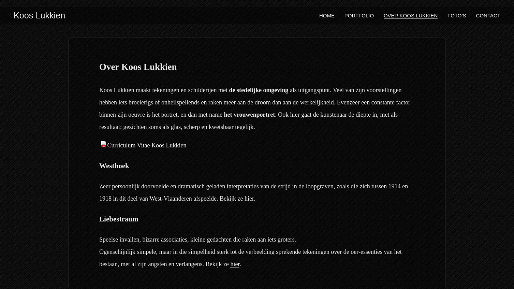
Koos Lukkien (39, 15)
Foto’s (456, 15)
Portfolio (359, 15)
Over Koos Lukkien (411, 15)
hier (249, 198)
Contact (488, 15)
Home (327, 15)
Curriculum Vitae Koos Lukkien (147, 145)
